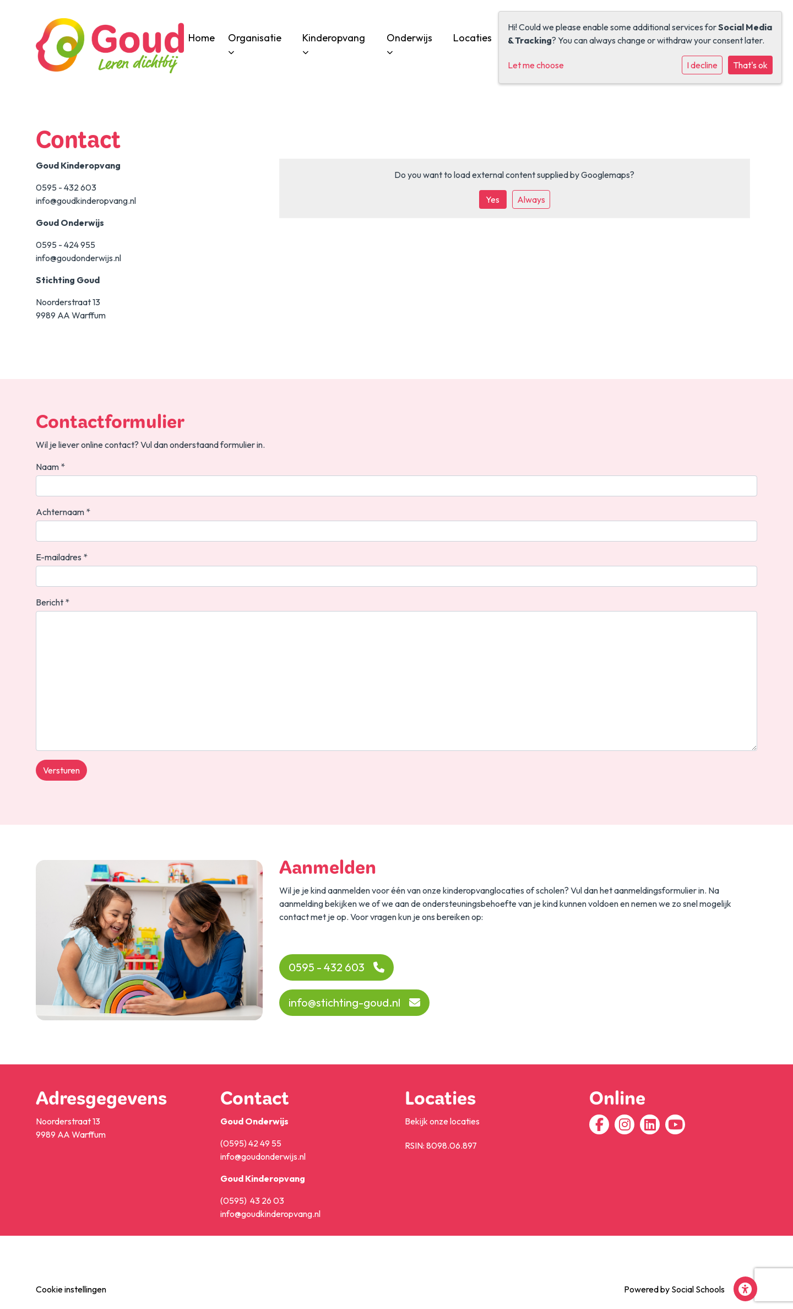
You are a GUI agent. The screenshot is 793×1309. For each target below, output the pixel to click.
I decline (702, 65)
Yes (492, 199)
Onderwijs (409, 42)
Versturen (61, 770)
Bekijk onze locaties (442, 1121)
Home (201, 37)
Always (531, 199)
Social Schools (698, 1289)
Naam (50, 466)
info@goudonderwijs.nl (263, 1156)
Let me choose (536, 65)
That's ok (750, 65)
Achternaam (63, 511)
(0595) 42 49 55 (250, 1143)
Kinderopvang (333, 42)
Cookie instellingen (71, 1289)
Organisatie (254, 42)
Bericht (52, 602)
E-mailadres (62, 556)
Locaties (472, 37)
